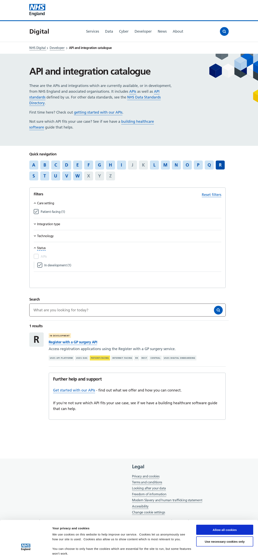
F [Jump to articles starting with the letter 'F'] (89, 165)
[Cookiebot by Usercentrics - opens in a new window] (25, 551)
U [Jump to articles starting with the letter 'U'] (55, 176)
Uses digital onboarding (179, 358)
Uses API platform (61, 358)
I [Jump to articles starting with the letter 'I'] (121, 165)
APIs (132, 91)
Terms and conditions (147, 482)
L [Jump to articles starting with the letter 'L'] (154, 165)
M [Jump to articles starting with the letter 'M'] (165, 165)
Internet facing (122, 358)
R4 (136, 358)
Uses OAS (82, 358)
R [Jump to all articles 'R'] (220, 165)
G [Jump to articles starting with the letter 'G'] (99, 165)
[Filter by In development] (132, 265)
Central (156, 358)
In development (60, 335)
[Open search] (224, 31)
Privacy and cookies (145, 476)
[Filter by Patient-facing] (131, 211)
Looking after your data (149, 488)
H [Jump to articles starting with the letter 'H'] (110, 165)
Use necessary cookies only (225, 514)
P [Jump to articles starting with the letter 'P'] (198, 165)
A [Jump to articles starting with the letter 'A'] (33, 165)
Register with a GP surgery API (73, 342)
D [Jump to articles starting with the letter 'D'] (66, 165)
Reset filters (211, 194)
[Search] (218, 310)
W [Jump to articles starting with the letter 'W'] (77, 176)
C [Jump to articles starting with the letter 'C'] (55, 165)
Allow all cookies (225, 502)
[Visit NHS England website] (37, 10)
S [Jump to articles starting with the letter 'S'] (33, 176)
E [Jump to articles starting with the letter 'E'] (77, 165)
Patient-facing (100, 358)
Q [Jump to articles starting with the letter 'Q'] (209, 165)
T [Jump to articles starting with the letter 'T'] (44, 176)
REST (144, 358)
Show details (61, 551)
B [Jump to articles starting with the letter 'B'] (44, 165)
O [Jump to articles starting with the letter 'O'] (187, 165)
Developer (57, 48)
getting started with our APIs (98, 112)
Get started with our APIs (74, 390)
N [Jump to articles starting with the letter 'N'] (176, 165)
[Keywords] (127, 310)
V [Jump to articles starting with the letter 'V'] (66, 176)
